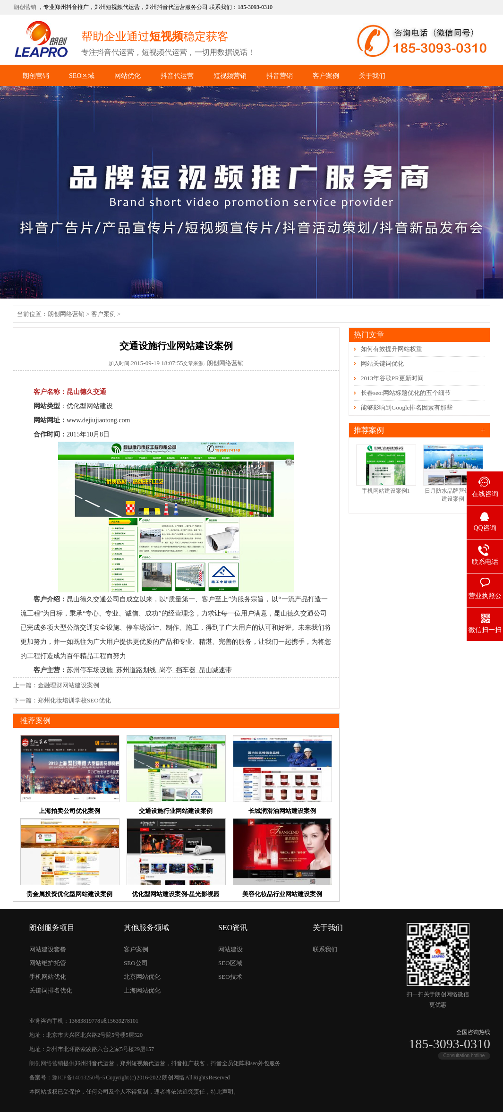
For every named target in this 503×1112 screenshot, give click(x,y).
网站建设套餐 (47, 949)
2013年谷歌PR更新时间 (392, 378)
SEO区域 (81, 75)
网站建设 (230, 949)
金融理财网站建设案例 (68, 685)
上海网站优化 (142, 990)
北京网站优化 (142, 976)
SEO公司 (136, 963)
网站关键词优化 (382, 363)
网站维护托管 (47, 963)
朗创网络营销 (66, 313)
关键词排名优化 (50, 990)
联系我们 (325, 949)
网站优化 (127, 75)
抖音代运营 (177, 75)
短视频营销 (230, 75)
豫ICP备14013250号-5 (78, 1077)
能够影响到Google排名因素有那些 (406, 407)
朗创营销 (25, 7)
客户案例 (326, 75)
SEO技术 (230, 976)
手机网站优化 (47, 976)
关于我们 (372, 75)
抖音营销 (279, 75)
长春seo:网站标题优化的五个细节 (406, 392)
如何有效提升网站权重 (391, 348)
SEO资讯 (232, 928)
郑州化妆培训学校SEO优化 (74, 700)
